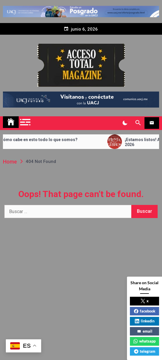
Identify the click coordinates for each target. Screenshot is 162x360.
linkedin (144, 321)
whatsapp (144, 341)
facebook (144, 311)
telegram (144, 351)
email (144, 331)
